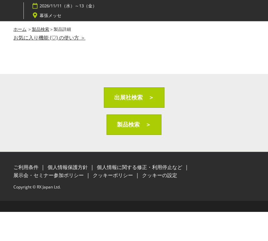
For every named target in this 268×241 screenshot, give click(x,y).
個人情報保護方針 (68, 167)
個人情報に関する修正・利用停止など (140, 167)
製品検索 (40, 29)
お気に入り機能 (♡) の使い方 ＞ (49, 37)
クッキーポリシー (113, 175)
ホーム (19, 29)
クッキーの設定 (159, 175)
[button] (134, 97)
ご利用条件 (26, 167)
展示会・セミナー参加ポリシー (49, 175)
